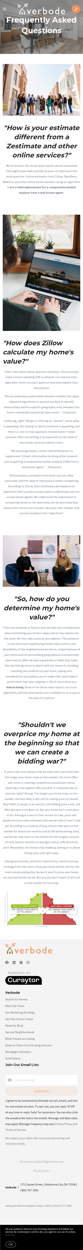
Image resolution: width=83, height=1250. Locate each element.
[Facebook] (7, 962)
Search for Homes (16, 999)
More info (10, 1234)
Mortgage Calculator (18, 1052)
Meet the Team (14, 1006)
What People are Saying (20, 1038)
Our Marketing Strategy (20, 1012)
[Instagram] (28, 962)
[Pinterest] (21, 962)
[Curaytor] (23, 984)
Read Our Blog (14, 1025)
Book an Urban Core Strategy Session (28, 1045)
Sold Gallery (12, 1058)
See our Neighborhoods (19, 1032)
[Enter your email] (45, 1080)
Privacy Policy (41, 1171)
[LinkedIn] (14, 962)
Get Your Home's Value (19, 1019)
